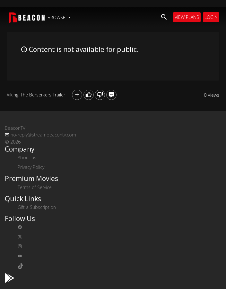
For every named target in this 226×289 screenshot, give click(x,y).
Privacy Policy (31, 167)
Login (211, 17)
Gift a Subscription (37, 207)
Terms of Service (35, 187)
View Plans (187, 17)
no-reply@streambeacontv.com (43, 135)
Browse (57, 17)
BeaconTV (15, 128)
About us (27, 157)
